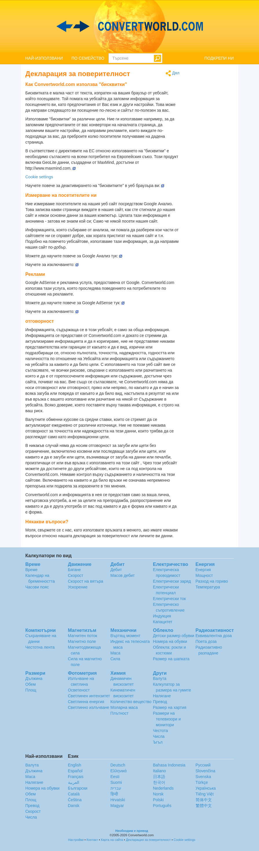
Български (77, 788)
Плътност (119, 713)
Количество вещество (131, 701)
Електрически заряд (172, 581)
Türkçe (202, 782)
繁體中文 (204, 805)
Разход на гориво (212, 581)
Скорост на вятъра (85, 581)
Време (31, 569)
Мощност (204, 575)
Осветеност (79, 690)
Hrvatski (118, 799)
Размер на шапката (171, 658)
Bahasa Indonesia (169, 765)
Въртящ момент (126, 635)
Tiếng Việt (205, 794)
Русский (203, 765)
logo (129, 26)
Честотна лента (40, 647)
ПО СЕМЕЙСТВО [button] (87, 58)
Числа (159, 736)
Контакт (92, 839)
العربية (73, 782)
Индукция (162, 616)
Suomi (116, 782)
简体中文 (204, 799)
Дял (172, 73)
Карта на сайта (112, 839)
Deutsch (118, 765)
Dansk (74, 805)
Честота (160, 730)
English (74, 765)
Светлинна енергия (86, 701)
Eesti (115, 776)
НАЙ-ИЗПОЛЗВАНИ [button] (44, 58)
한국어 (159, 782)
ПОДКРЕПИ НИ (219, 58)
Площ (30, 690)
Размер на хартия (169, 707)
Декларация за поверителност (148, 839)
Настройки (76, 839)
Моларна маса (124, 707)
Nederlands (163, 788)
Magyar (117, 805)
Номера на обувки (170, 641)
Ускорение (78, 587)
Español (75, 771)
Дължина (34, 678)
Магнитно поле (82, 641)
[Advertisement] (211, 157)
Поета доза (206, 641)
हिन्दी (114, 794)
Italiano (159, 771)
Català (74, 794)
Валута (159, 678)
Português (162, 805)
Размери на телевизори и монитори (167, 719)
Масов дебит (123, 575)
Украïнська (206, 788)
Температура (208, 587)
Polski (158, 799)
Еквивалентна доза (214, 635)
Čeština (75, 799)
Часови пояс (37, 587)
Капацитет (162, 621)
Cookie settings (39, 177)
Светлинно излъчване (88, 707)
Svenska (203, 776)
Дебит (116, 569)
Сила (115, 658)
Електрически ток (169, 598)
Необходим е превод (131, 830)
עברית (116, 788)
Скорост (75, 575)
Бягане (74, 569)
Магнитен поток (82, 635)
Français (76, 776)
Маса (115, 653)
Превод (160, 701)
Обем (30, 684)
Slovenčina (206, 771)
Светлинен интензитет (89, 696)
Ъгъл (158, 742)
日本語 (159, 776)
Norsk (158, 794)
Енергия (203, 569)
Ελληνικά (119, 771)
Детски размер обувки (173, 635)
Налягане (162, 696)
